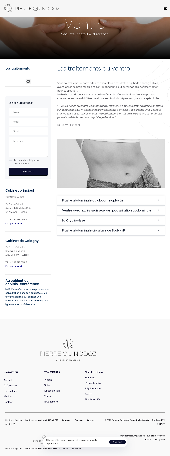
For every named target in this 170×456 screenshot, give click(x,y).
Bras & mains (51, 401)
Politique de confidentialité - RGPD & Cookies (46, 448)
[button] (28, 81)
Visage (48, 379)
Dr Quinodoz (10, 385)
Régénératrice (93, 388)
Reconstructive (93, 383)
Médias (8, 396)
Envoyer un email (13, 223)
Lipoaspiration (52, 390)
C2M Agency (159, 439)
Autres (88, 394)
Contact (8, 402)
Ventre (48, 396)
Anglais (90, 420)
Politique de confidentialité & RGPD (41, 420)
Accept (117, 442)
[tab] (111, 201)
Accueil (8, 380)
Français (79, 420)
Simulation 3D (92, 399)
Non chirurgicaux (94, 372)
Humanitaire (10, 391)
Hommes (90, 377)
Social (10, 424)
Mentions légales (13, 420)
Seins (47, 385)
